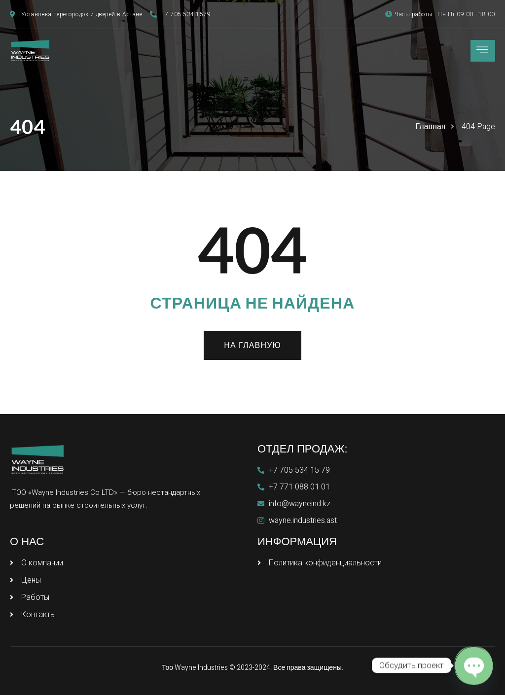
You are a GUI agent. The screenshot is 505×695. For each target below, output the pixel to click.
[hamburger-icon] (482, 51)
